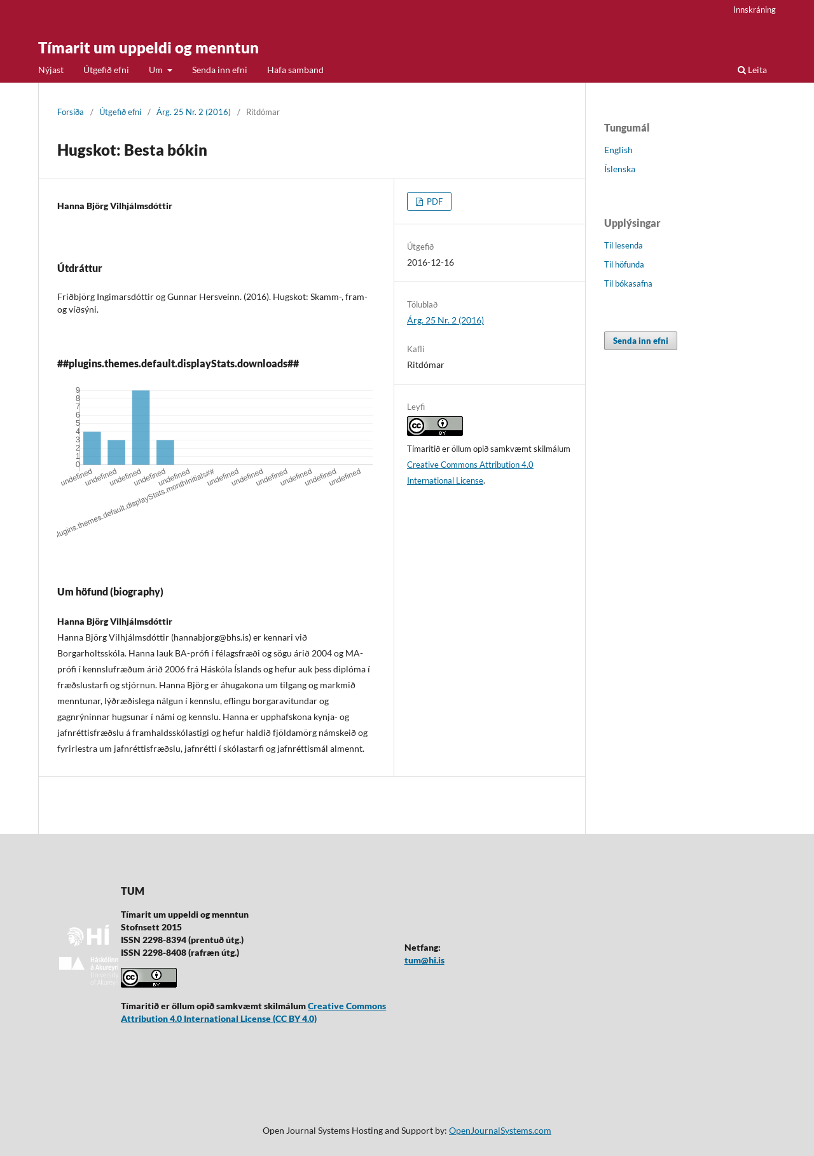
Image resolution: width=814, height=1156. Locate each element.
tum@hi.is (424, 960)
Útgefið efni (106, 69)
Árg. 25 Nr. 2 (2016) (193, 112)
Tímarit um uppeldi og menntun (148, 47)
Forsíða (70, 112)
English (618, 149)
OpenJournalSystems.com (500, 1130)
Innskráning (754, 9)
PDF (434, 201)
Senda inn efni (219, 69)
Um (157, 69)
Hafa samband (295, 69)
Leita (752, 69)
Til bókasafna (628, 283)
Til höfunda (624, 264)
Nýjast (51, 69)
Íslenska (619, 168)
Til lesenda (623, 245)
